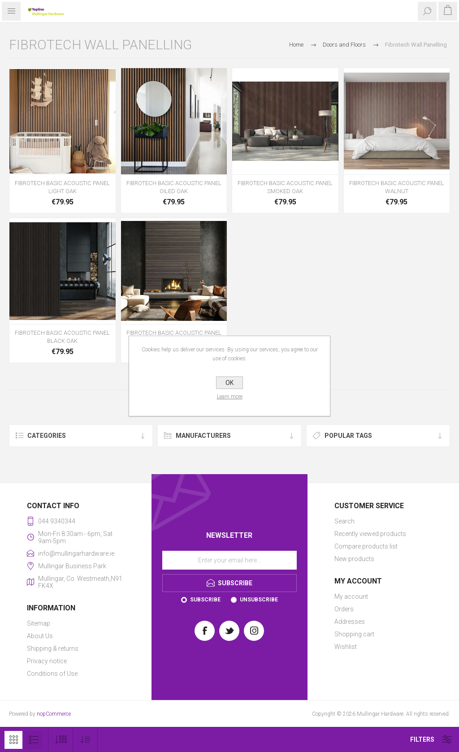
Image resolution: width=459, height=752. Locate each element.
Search (344, 521)
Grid (13, 740)
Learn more (229, 396)
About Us (40, 636)
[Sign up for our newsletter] (229, 560)
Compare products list (366, 546)
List (34, 740)
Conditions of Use (52, 673)
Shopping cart (354, 634)
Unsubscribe (259, 599)
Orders (344, 609)
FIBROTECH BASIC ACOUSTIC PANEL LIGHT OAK (62, 187)
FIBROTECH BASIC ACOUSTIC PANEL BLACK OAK (62, 336)
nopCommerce (54, 714)
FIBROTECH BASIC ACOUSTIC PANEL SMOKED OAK (285, 187)
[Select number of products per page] (60, 739)
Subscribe (205, 599)
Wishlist (345, 646)
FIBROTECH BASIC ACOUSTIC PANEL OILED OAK (173, 187)
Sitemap (38, 623)
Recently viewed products (370, 533)
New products (354, 558)
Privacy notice (47, 661)
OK (229, 382)
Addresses (349, 621)
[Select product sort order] (85, 739)
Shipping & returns (52, 648)
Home (296, 44)
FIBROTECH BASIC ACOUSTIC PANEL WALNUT (396, 187)
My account (351, 596)
